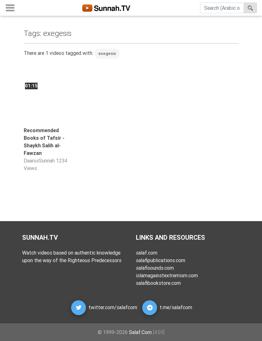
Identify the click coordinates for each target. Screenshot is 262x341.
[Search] (222, 9)
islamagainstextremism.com (167, 275)
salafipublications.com (160, 260)
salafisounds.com (155, 268)
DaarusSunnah (39, 160)
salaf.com (146, 253)
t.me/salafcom (176, 307)
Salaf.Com (140, 332)
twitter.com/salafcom (112, 307)
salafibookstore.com (158, 283)
